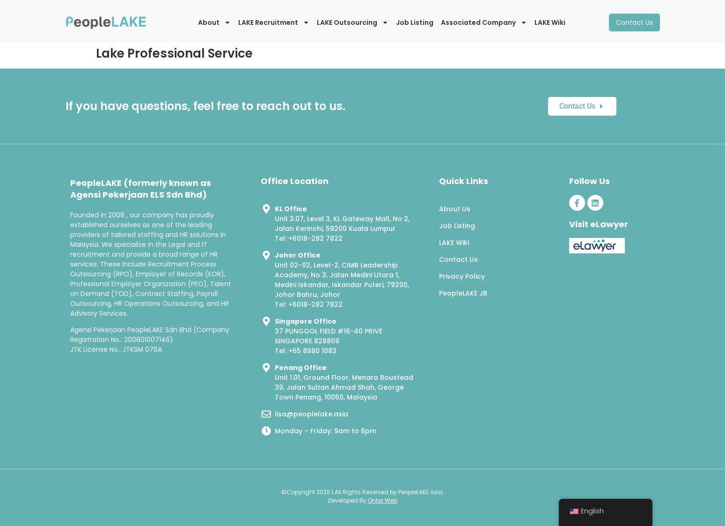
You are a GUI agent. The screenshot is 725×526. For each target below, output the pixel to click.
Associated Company (484, 22)
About (214, 22)
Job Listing (414, 22)
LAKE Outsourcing (352, 22)
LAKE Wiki (550, 22)
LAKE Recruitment (273, 22)
